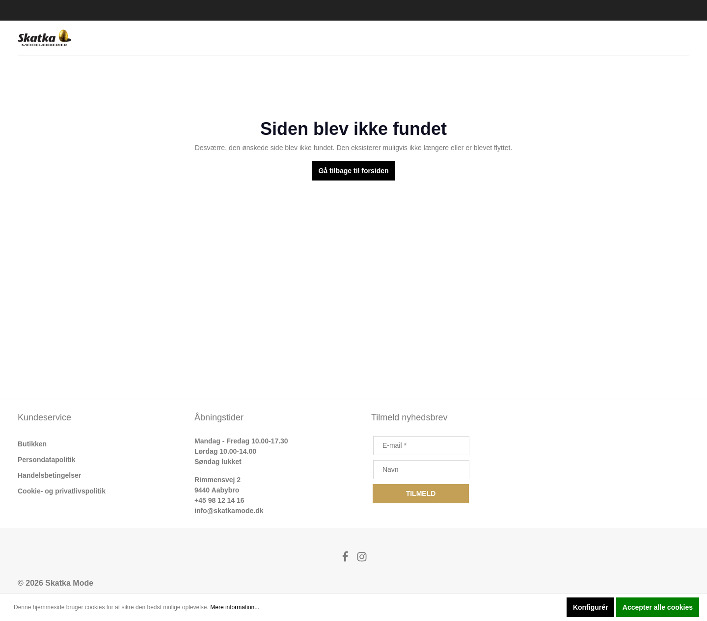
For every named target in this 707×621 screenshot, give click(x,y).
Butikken (32, 444)
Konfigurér (590, 607)
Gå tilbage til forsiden (353, 171)
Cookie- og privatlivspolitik (62, 491)
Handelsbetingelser (49, 475)
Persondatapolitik (46, 460)
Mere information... (234, 607)
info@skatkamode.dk (228, 511)
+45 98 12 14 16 (219, 500)
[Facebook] (346, 559)
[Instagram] (361, 559)
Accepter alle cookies (658, 607)
